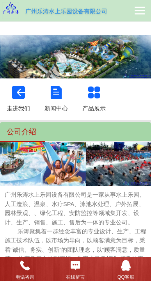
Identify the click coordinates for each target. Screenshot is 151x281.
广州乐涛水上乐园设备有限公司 (66, 11)
